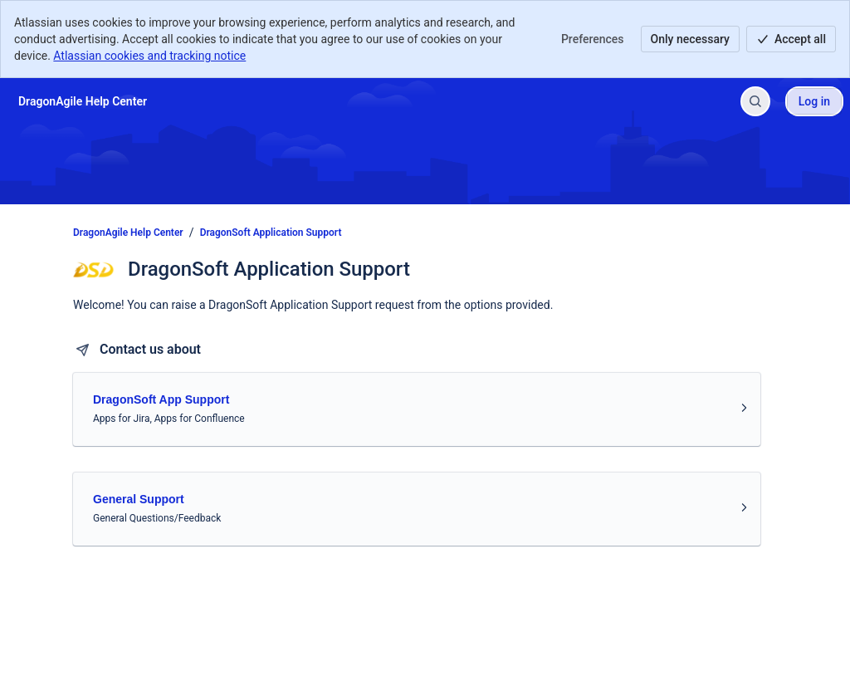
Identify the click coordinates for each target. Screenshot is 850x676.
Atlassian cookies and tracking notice (149, 55)
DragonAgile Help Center (128, 232)
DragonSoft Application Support (271, 232)
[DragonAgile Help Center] (82, 101)
